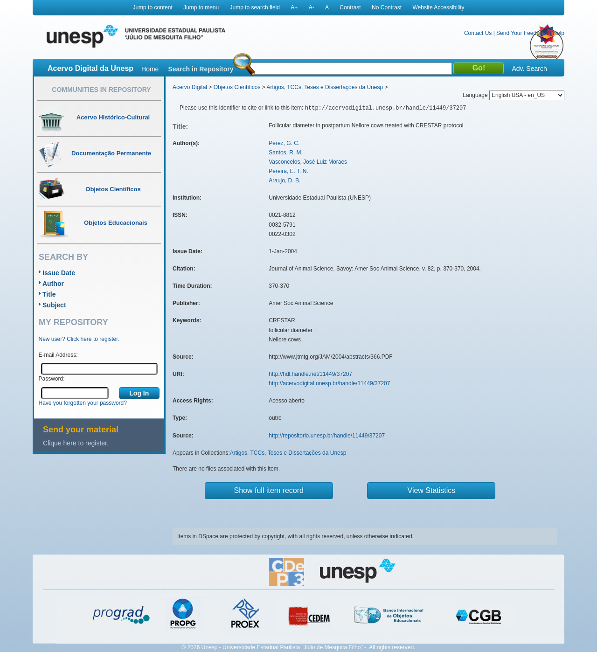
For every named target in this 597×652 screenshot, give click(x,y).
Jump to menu (201, 7)
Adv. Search (529, 68)
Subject (54, 305)
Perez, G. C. (284, 143)
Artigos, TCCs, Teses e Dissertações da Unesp (324, 87)
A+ (294, 7)
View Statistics (432, 490)
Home (150, 69)
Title (49, 294)
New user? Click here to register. (79, 339)
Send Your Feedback (522, 33)
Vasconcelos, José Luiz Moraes (308, 162)
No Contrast (387, 7)
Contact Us (478, 33)
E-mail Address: (58, 355)
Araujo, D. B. (284, 180)
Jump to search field (255, 7)
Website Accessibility (438, 7)
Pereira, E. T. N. (288, 171)
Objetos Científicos (237, 87)
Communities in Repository (101, 89)
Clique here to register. (76, 443)
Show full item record (269, 490)
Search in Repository (200, 69)
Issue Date (58, 273)
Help (558, 33)
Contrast (350, 7)
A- (311, 7)
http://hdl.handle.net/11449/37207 (310, 374)
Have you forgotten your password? (83, 403)
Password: (52, 378)
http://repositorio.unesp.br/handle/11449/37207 (327, 435)
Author (53, 283)
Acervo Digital (190, 87)
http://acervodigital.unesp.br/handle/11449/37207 (329, 383)
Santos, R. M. (286, 152)
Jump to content (152, 7)
